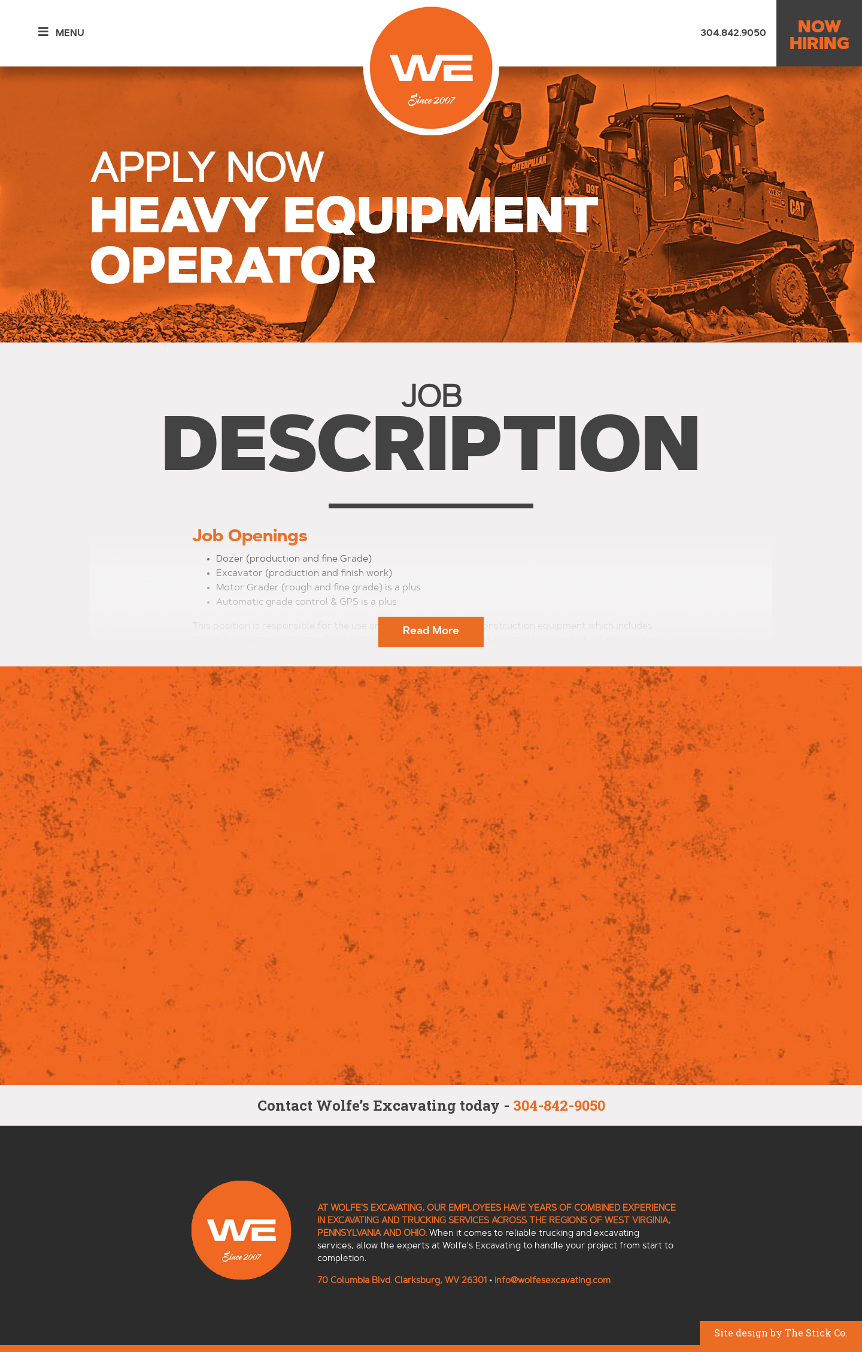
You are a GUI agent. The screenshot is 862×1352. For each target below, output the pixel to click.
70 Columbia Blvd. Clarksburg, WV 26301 (402, 1281)
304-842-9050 (559, 1105)
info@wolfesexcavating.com (552, 1281)
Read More (431, 631)
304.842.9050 (733, 33)
